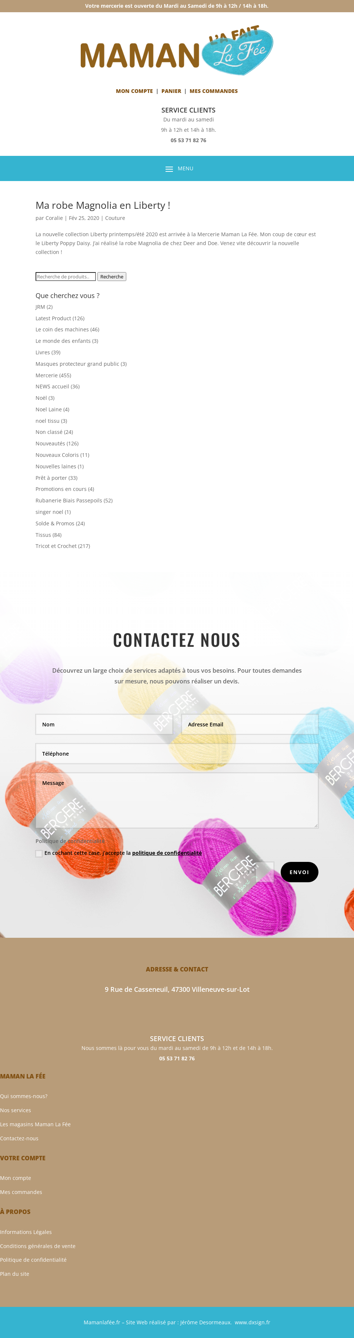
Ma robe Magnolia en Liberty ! (103, 205)
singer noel (49, 511)
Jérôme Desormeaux (205, 1322)
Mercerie (47, 375)
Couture (115, 217)
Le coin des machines (62, 329)
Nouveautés (50, 443)
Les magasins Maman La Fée (35, 1124)
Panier (171, 90)
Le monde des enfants (63, 340)
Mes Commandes (214, 90)
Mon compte (134, 90)
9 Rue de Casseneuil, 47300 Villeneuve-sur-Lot (177, 989)
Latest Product (53, 318)
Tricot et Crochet (56, 545)
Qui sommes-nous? (23, 1096)
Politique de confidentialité (33, 1259)
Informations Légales (26, 1231)
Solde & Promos (55, 523)
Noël (41, 397)
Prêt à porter (51, 477)
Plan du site (14, 1273)
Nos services (15, 1110)
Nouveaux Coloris (57, 454)
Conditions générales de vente (38, 1246)
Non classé (49, 431)
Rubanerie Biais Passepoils (69, 500)
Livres (43, 352)
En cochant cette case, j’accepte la (119, 853)
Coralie (54, 217)
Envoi (300, 872)
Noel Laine (49, 409)
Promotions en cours (61, 488)
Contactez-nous (19, 1138)
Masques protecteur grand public (77, 363)
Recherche (111, 276)
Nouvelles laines (56, 466)
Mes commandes (21, 1191)
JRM (40, 306)
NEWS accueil (52, 386)
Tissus (43, 534)
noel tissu (48, 420)
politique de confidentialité (167, 852)
